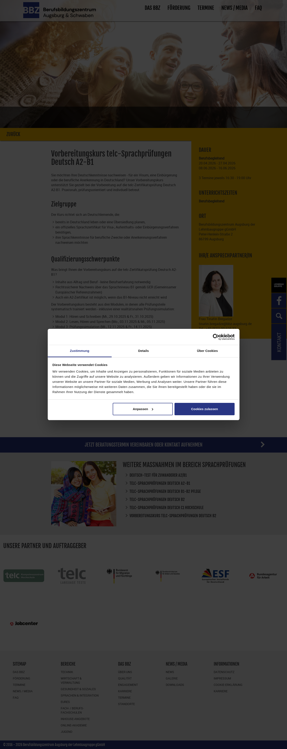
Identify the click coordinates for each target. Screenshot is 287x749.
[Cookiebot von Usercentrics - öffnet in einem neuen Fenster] (216, 337)
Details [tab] (143, 351)
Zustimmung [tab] (79, 351)
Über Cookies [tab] (207, 351)
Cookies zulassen (204, 409)
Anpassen (143, 409)
